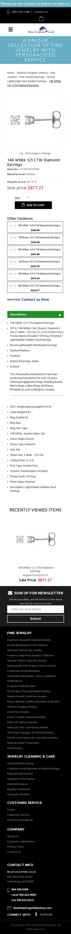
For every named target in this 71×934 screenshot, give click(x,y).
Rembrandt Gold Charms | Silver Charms (31, 665)
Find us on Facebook (20, 819)
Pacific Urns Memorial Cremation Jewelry (32, 737)
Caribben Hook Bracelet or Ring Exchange (33, 768)
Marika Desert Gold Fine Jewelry (27, 696)
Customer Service (18, 814)
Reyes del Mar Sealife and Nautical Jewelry (33, 701)
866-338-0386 (21, 11)
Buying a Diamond (18, 789)
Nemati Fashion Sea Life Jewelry (27, 660)
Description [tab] (35, 314)
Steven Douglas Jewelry (22, 706)
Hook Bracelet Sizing (20, 763)
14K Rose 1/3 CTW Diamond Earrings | (35, 263)
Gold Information (17, 783)
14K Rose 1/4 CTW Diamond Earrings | (35, 239)
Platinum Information (20, 773)
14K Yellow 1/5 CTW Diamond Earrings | (35, 287)
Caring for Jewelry (18, 794)
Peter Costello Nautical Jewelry (26, 716)
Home (11, 809)
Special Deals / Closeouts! (23, 742)
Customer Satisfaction (20, 841)
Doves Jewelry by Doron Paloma (27, 645)
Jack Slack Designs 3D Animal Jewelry (30, 732)
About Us (12, 836)
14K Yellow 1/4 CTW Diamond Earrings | (35, 251)
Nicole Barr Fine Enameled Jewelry (28, 691)
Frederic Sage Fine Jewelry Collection (30, 655)
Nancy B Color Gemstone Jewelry (27, 727)
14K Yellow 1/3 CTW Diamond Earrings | (35, 275)
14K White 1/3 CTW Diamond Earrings (36, 569)
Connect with (18, 914)
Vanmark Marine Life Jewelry (24, 650)
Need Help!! (14, 299)
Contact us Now (35, 299)
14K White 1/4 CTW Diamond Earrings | (35, 227)
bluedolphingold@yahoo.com (32, 908)
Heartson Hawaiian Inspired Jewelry (29, 639)
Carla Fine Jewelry (18, 711)
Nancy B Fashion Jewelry (22, 722)
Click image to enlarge (38, 153)
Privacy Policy (15, 846)
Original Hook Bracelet (21, 685)
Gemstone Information (21, 778)
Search (32, 18)
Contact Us (41, 11)
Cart (42, 18)
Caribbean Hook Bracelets (23, 670)
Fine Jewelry (15, 747)
